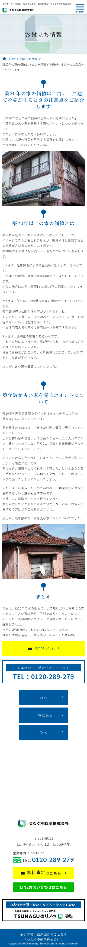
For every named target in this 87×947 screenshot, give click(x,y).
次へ (43, 732)
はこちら (44, 872)
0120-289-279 (53, 859)
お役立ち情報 (29, 59)
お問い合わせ (47, 648)
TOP (12, 59)
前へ (43, 697)
